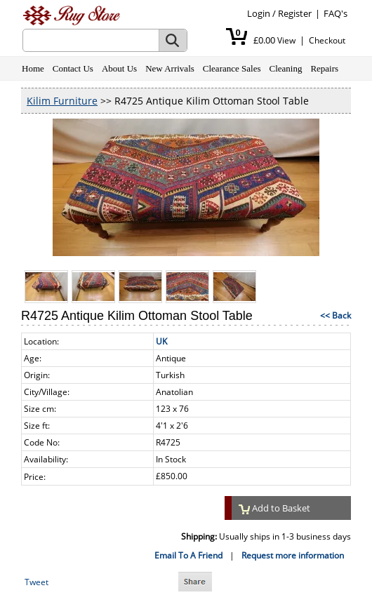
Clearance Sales (232, 68)
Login (258, 13)
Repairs (324, 68)
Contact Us (73, 68)
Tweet (36, 582)
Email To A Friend (188, 555)
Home (33, 68)
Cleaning (285, 68)
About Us (119, 68)
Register (295, 13)
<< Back (335, 315)
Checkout (327, 40)
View (286, 40)
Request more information (292, 555)
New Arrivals (169, 68)
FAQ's (335, 13)
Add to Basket (274, 508)
